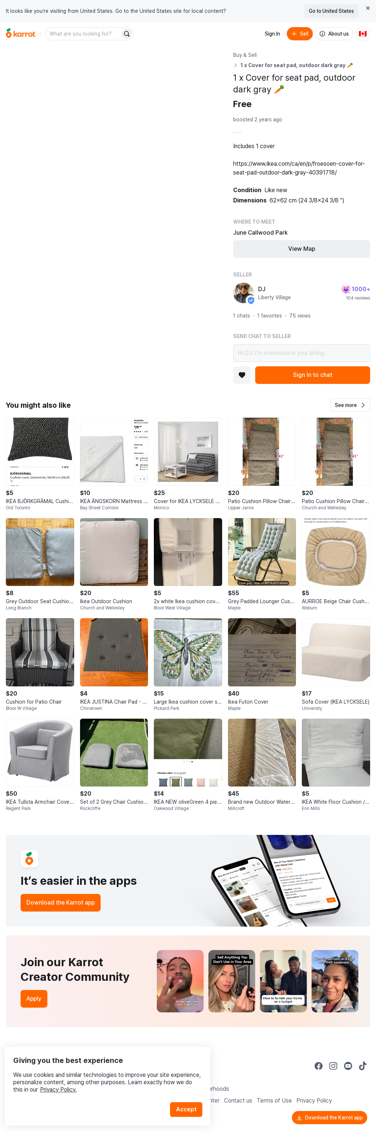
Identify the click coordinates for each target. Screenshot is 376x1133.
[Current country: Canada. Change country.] (362, 33)
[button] (350, 405)
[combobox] (83, 33)
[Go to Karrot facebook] (318, 1066)
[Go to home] (20, 33)
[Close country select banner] (368, 8)
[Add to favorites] (242, 375)
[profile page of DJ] (243, 293)
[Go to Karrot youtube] (348, 1066)
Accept (189, 1096)
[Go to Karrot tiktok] (362, 1066)
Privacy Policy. (98, 1076)
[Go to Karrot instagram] (333, 1066)
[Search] (127, 34)
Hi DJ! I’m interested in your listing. (301, 353)
